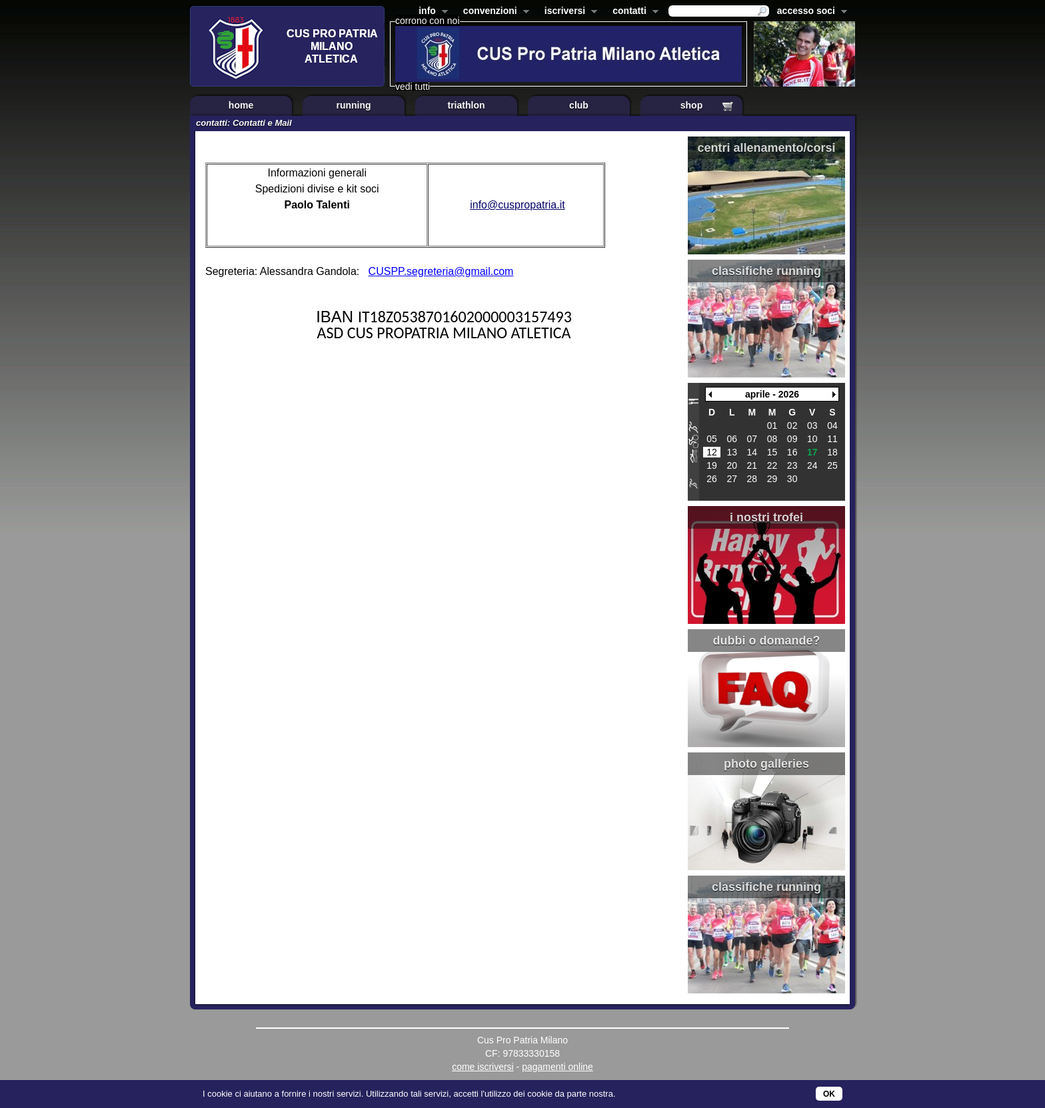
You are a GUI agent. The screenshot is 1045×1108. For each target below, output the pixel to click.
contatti (632, 12)
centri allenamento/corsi (766, 147)
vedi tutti (412, 86)
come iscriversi (483, 1066)
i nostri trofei (766, 517)
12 (711, 452)
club (578, 105)
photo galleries (766, 763)
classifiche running (766, 271)
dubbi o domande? (766, 640)
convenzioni (493, 12)
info (430, 12)
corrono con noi (427, 20)
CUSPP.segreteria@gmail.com (441, 271)
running (353, 105)
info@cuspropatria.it (517, 204)
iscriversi (568, 12)
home (241, 105)
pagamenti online (557, 1066)
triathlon (466, 105)
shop (691, 105)
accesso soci (809, 12)
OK (829, 1094)
